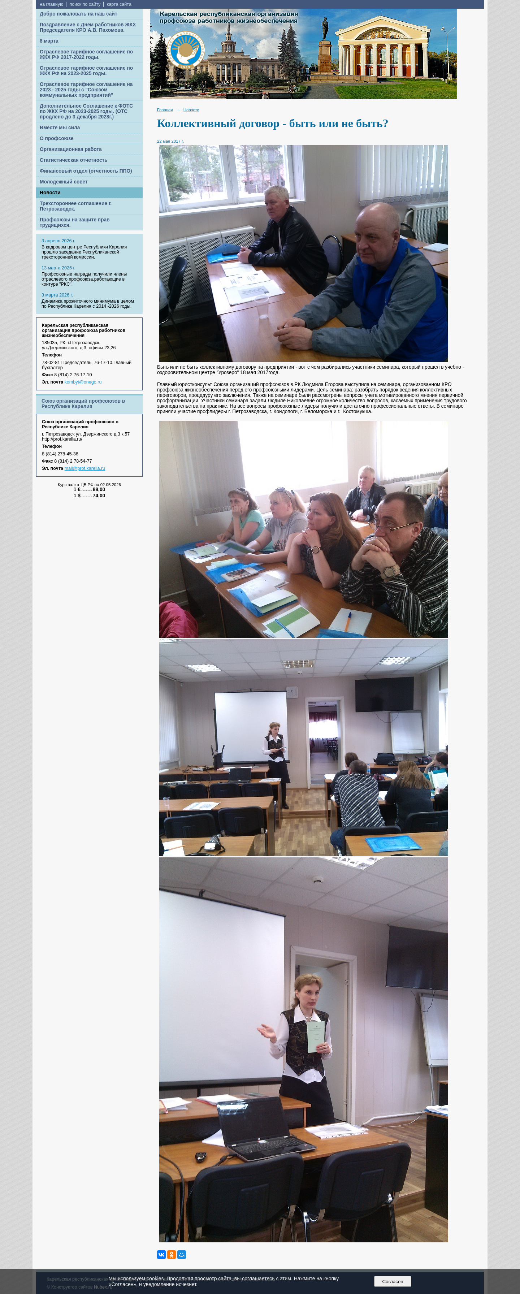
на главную (51, 4)
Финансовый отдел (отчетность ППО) (86, 171)
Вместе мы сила (60, 127)
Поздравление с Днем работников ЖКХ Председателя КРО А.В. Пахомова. (88, 27)
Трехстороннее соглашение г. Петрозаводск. (76, 206)
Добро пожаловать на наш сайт (78, 14)
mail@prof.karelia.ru (85, 468)
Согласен (393, 1281)
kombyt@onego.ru (83, 382)
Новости (50, 192)
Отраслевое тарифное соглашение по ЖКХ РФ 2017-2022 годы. (86, 54)
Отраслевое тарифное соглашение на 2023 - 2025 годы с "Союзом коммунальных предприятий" (86, 90)
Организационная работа (71, 149)
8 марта (49, 41)
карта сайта (119, 4)
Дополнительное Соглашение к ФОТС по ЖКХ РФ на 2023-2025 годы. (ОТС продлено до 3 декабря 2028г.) (86, 111)
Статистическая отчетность (74, 160)
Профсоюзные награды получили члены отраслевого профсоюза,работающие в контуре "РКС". (84, 279)
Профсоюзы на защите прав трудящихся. (75, 222)
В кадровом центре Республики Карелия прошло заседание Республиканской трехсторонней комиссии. (84, 252)
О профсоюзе (57, 138)
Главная (165, 110)
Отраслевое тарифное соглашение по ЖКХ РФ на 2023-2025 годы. (86, 70)
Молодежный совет (64, 182)
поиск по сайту (84, 4)
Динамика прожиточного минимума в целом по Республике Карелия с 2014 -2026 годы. (88, 304)
